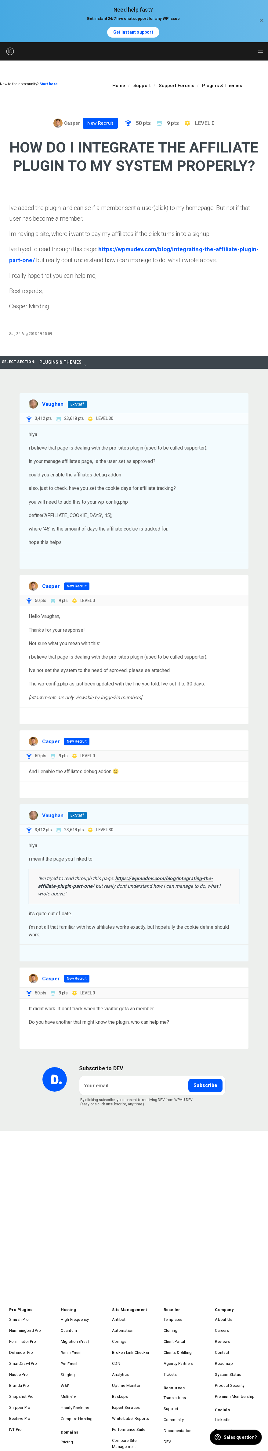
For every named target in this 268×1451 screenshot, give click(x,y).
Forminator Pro (22, 1334)
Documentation (178, 1407)
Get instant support (133, 32)
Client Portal (174, 1334)
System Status (228, 1360)
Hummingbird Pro (25, 1326)
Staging (68, 1360)
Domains (69, 1407)
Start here (48, 84)
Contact (222, 1343)
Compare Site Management (124, 1414)
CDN (116, 1352)
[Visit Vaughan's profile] (33, 403)
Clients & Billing (178, 1343)
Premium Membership (235, 1377)
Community (174, 1398)
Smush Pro (19, 1317)
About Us (223, 1317)
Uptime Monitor (126, 1369)
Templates (173, 1317)
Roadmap (224, 1352)
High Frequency (75, 1317)
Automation (122, 1326)
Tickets (170, 1360)
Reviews (222, 1334)
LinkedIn (222, 1398)
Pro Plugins (20, 1309)
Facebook (224, 1407)
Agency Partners (178, 1352)
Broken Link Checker (130, 1343)
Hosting (68, 1309)
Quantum (69, 1326)
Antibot (118, 1317)
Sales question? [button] (240, 1437)
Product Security (229, 1369)
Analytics (120, 1360)
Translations (175, 1381)
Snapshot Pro (21, 1377)
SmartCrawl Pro (23, 1352)
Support (142, 85)
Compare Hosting (77, 1395)
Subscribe (205, 1085)
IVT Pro (15, 1403)
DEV (167, 1415)
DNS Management (77, 1424)
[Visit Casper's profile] (58, 123)
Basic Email (71, 1343)
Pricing (67, 1415)
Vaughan (52, 403)
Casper (72, 123)
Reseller (172, 1309)
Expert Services (126, 1386)
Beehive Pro (19, 1394)
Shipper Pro (19, 1386)
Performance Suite (128, 1403)
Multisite (68, 1378)
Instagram (224, 1415)
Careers (222, 1326)
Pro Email (69, 1352)
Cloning (170, 1326)
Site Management (129, 1309)
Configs (119, 1334)
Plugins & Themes (222, 85)
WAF (65, 1369)
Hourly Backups (75, 1386)
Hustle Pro (18, 1360)
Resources (174, 1372)
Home (118, 85)
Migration (75, 1334)
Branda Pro (19, 1369)
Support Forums (176, 85)
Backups (120, 1377)
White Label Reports (130, 1394)
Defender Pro (21, 1343)
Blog (168, 1424)
